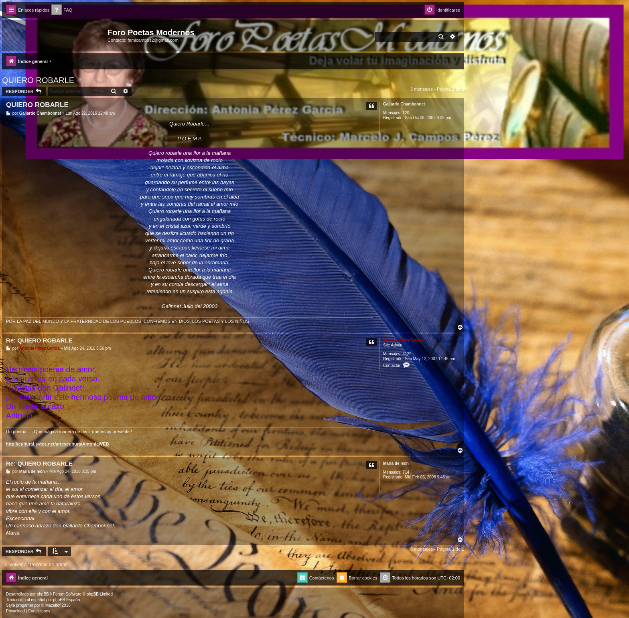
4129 (406, 354)
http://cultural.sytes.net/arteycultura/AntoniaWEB (57, 444)
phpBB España (66, 600)
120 (405, 113)
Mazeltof (53, 605)
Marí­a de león (396, 463)
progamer (24, 605)
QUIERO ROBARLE (38, 80)
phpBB (43, 594)
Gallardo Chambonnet (404, 104)
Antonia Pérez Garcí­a (403, 340)
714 (405, 472)
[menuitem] (61, 10)
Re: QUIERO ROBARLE (39, 340)
